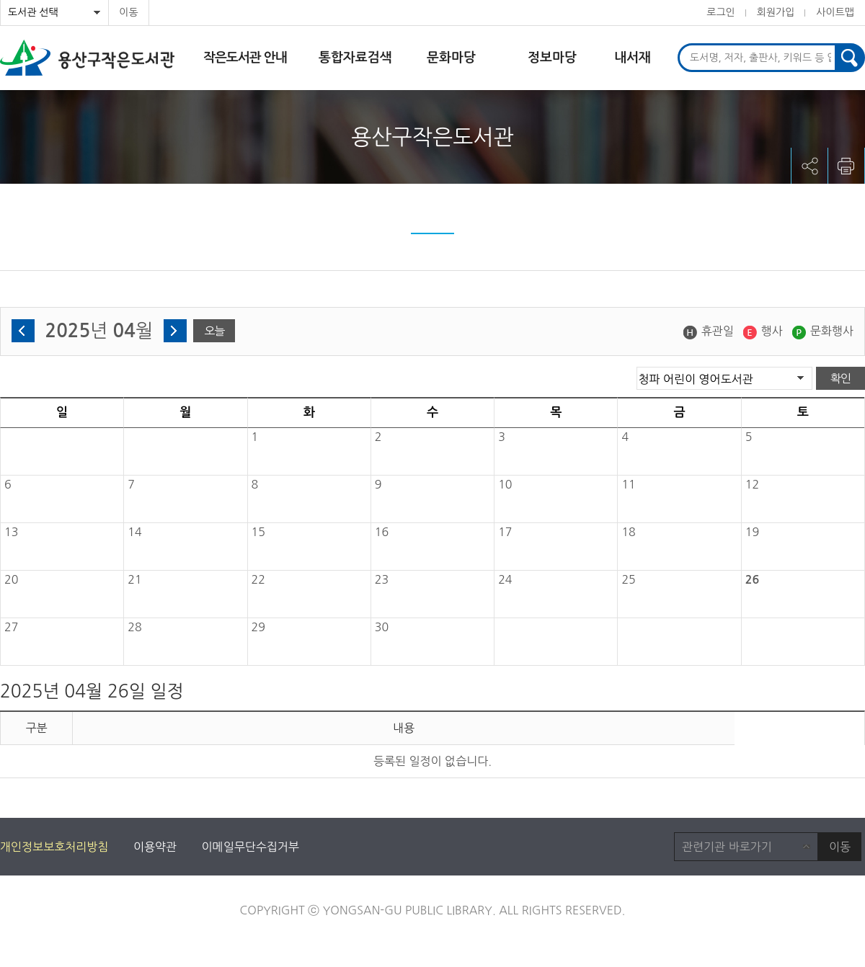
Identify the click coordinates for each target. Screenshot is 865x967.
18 (628, 532)
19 (752, 532)
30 (382, 627)
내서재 (632, 57)
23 (382, 579)
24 (505, 579)
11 (628, 484)
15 (258, 532)
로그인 (720, 12)
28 (134, 627)
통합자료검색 (355, 57)
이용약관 (155, 846)
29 (258, 627)
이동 (128, 12)
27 (11, 627)
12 (752, 484)
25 (628, 579)
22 (258, 579)
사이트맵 (835, 12)
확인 (840, 378)
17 (505, 532)
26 (752, 579)
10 (505, 484)
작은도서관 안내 (244, 57)
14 (134, 532)
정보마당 (552, 57)
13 (11, 532)
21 (134, 579)
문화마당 (451, 57)
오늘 (214, 331)
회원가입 (776, 12)
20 (11, 579)
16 (382, 532)
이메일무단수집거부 (250, 846)
